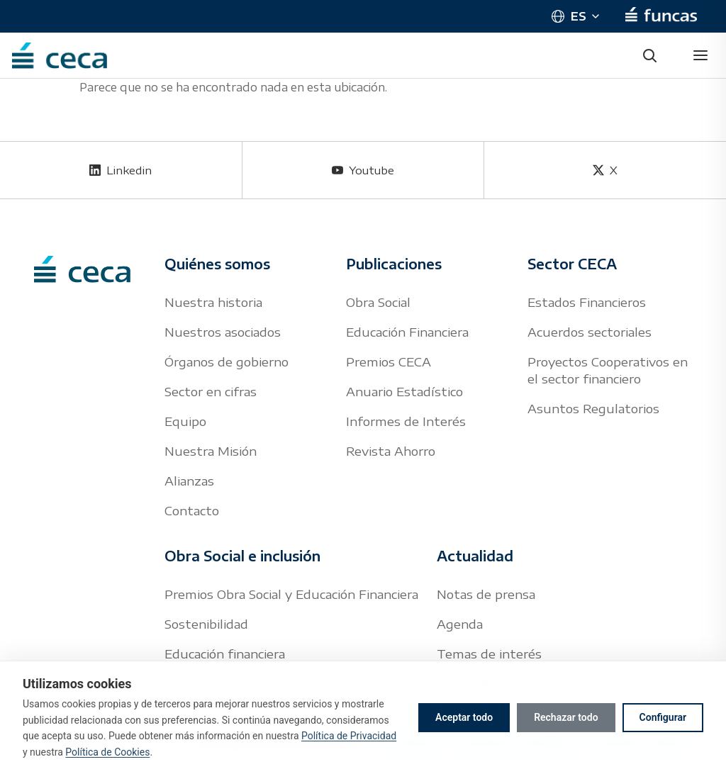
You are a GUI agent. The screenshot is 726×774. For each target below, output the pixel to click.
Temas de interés (489, 653)
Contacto (191, 510)
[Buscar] (649, 55)
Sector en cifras (210, 391)
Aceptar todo (464, 717)
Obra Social (378, 302)
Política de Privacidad (348, 735)
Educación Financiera (407, 332)
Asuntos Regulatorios (593, 408)
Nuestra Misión (210, 451)
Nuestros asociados (222, 332)
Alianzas (189, 480)
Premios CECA (388, 361)
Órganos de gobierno (226, 361)
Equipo (185, 421)
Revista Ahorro (390, 451)
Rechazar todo (566, 717)
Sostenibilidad (206, 624)
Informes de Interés (406, 421)
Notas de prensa (486, 594)
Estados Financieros (586, 302)
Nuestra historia (213, 302)
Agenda (460, 624)
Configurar (663, 717)
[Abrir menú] (700, 55)
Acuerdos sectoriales (589, 332)
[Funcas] (661, 16)
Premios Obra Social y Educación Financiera (291, 594)
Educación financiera (224, 653)
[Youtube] (363, 170)
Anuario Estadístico (404, 391)
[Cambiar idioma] (575, 16)
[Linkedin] (121, 170)
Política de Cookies (107, 752)
